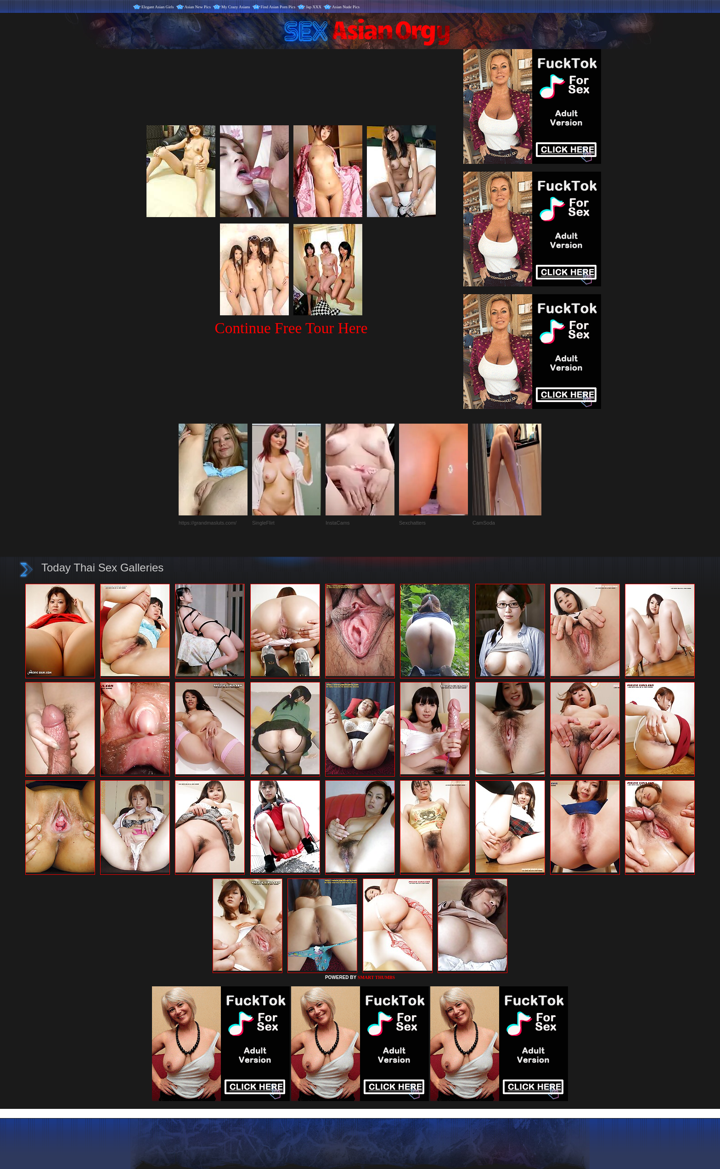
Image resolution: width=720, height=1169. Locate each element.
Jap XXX (313, 7)
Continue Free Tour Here (290, 327)
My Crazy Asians (235, 7)
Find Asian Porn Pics (278, 7)
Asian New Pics (198, 7)
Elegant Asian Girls (157, 7)
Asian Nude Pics (346, 7)
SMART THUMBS (376, 977)
